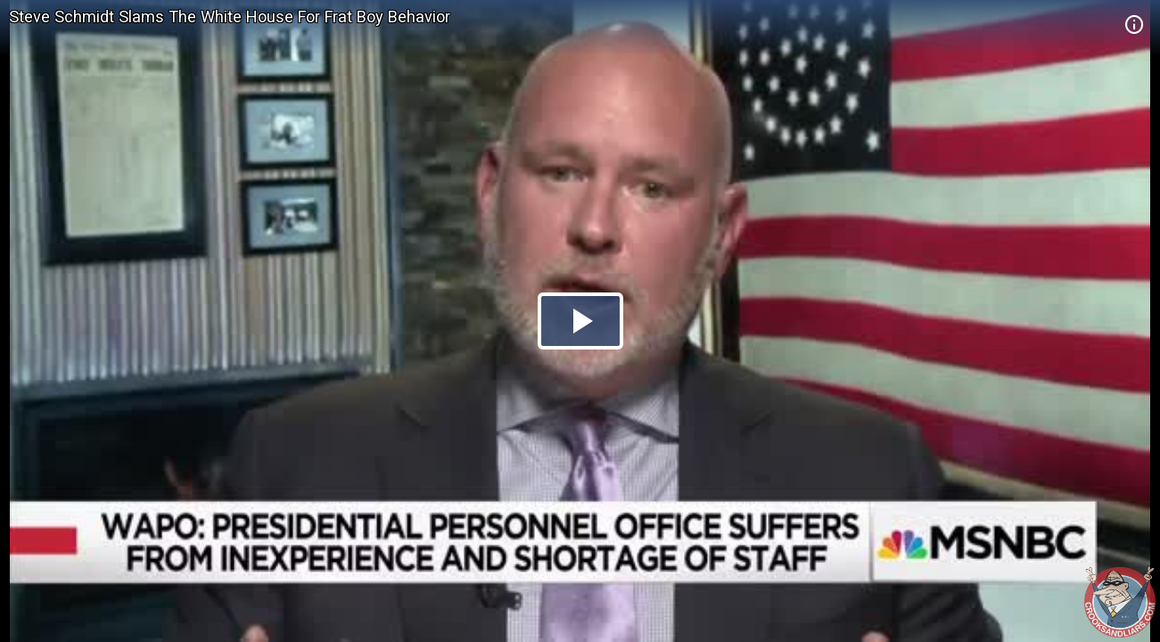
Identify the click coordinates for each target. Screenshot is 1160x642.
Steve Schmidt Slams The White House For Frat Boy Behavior (229, 16)
